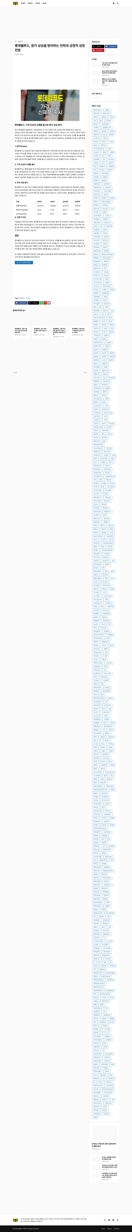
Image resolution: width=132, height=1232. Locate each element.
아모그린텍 (107, 451)
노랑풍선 (112, 152)
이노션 (104, 592)
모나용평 (103, 289)
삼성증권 (95, 353)
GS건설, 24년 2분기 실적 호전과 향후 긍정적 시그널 (109, 1166)
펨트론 (112, 765)
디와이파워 (109, 226)
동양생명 (105, 205)
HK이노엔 (96, 997)
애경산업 (108, 480)
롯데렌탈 (106, 251)
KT (102, 1029)
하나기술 (95, 800)
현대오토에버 (96, 895)
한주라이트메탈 (97, 856)
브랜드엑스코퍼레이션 (99, 318)
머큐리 (107, 279)
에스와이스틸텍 (97, 490)
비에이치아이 (96, 328)
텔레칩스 (107, 740)
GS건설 (95, 966)
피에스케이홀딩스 (98, 786)
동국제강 (95, 198)
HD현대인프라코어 (98, 987)
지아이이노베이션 (98, 663)
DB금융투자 (96, 952)
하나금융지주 (105, 797)
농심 (104, 159)
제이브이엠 (103, 628)
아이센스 (107, 466)
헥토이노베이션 (107, 878)
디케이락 (105, 230)
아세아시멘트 (103, 459)
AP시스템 (105, 930)
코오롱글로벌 (96, 719)
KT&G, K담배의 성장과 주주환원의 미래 (109, 1158)
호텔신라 (103, 909)
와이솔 (102, 547)
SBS (111, 1075)
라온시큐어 (96, 240)
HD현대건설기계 (105, 976)
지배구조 (103, 659)
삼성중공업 (104, 349)
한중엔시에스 (108, 856)
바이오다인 (107, 304)
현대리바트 (104, 888)
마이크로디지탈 (97, 279)
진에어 (105, 666)
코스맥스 (95, 712)
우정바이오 (106, 557)
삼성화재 (112, 353)
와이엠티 (95, 550)
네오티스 (103, 142)
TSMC (95, 1117)
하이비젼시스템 (97, 811)
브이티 (110, 318)
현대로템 (95, 888)
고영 (94, 120)
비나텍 (103, 321)
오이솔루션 (96, 543)
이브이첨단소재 (97, 603)
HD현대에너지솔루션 (99, 983)
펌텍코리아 (104, 765)
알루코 (101, 480)
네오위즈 (95, 142)
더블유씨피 (107, 184)
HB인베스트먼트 (97, 973)
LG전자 (104, 1043)
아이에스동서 (107, 469)
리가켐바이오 (96, 272)
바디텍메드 (96, 300)
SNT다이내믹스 (97, 1103)
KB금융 (104, 1019)
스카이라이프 (96, 413)
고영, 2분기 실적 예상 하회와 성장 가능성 (109, 64)
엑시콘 (104, 515)
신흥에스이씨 (105, 430)
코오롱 (105, 716)
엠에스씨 (95, 529)
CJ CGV (109, 941)
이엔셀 (95, 606)
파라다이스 (96, 754)
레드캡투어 (96, 244)
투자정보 (110, 744)
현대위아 (106, 895)
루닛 (105, 268)
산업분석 (106, 335)
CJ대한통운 (105, 945)
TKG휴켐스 (106, 1114)
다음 (15, 372)
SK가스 (100, 1082)
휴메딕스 (95, 927)
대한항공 (103, 180)
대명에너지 (102, 166)
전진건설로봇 (106, 621)
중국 (106, 652)
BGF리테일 (96, 934)
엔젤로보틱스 (96, 522)
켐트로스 (111, 698)
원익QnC (96, 568)
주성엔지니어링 (97, 652)
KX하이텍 (96, 1033)
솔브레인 (95, 402)
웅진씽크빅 (106, 561)
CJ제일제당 (96, 948)
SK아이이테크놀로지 (107, 1089)
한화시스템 (96, 871)
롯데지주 (106, 261)
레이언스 (105, 244)
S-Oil (95, 1075)
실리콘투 (95, 434)
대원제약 (95, 173)
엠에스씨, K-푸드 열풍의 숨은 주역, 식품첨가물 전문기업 (109, 81)
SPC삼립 (95, 1110)
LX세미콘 (106, 1057)
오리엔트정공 (109, 536)
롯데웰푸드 (20, 41)
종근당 (111, 645)
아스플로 (102, 462)
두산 (112, 208)
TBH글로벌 (96, 1114)
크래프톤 (110, 730)
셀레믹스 (105, 392)
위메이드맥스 (105, 575)
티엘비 (103, 751)
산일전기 (95, 339)
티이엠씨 (110, 751)
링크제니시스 (96, 275)
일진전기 (95, 617)
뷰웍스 (109, 314)
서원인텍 (105, 374)
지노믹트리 (96, 656)
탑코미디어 (111, 737)
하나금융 (95, 797)
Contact (116, 1228)
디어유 (95, 226)
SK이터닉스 (96, 1096)
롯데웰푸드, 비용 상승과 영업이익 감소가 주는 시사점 (78, 330)
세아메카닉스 (105, 385)
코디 (106, 702)
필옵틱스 (95, 793)
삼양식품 (112, 356)
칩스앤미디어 (96, 673)
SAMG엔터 (103, 1075)
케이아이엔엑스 (97, 687)
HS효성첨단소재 (97, 1008)
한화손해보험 (96, 867)
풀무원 (105, 775)
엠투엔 (111, 529)
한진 (94, 860)
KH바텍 (105, 1026)
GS (111, 962)
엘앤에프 (106, 522)
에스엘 (95, 487)
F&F (99, 962)
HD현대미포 (110, 980)
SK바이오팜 (110, 1085)
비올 (112, 328)
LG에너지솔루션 (97, 1040)
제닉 (109, 624)
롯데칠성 (95, 265)
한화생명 (103, 864)
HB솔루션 (102, 969)
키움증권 (102, 737)
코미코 (103, 709)
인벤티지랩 (110, 606)
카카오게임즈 (103, 677)
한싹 (104, 846)
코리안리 (95, 709)
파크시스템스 (106, 758)
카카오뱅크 (96, 680)
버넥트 (106, 307)
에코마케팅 (96, 508)
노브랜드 (95, 156)
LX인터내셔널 (97, 1061)
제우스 (95, 628)
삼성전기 (107, 346)
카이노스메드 (107, 673)
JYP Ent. (96, 1019)
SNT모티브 (108, 1103)
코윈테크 (112, 723)
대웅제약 (109, 170)
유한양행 (112, 589)
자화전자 (103, 617)
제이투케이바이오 (98, 638)
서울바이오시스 (105, 370)
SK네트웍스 (109, 1082)
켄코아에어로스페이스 (99, 698)
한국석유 (103, 818)
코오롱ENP (96, 723)
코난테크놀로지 (97, 702)
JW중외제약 (106, 1015)
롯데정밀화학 (96, 261)
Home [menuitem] (23, 3)
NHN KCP (96, 1068)
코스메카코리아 (105, 712)
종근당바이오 (96, 649)
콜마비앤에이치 (108, 726)
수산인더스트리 (97, 406)
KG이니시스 (96, 1026)
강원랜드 (107, 110)
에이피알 (103, 504)
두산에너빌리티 (97, 216)
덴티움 (105, 194)
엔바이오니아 (96, 518)
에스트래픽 (108, 490)
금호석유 (112, 131)
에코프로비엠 (96, 511)
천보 (105, 670)
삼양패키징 (96, 360)
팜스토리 (102, 761)
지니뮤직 (105, 656)
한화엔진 (95, 874)
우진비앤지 (96, 561)
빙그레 (103, 332)
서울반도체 (96, 374)
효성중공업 (96, 920)
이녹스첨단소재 (97, 599)
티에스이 (95, 751)
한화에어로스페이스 (108, 871)
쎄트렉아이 (104, 437)
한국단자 (95, 818)
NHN (112, 1064)
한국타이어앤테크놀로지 (99, 828)
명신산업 (95, 289)
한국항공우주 (96, 832)
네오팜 (111, 142)
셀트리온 (103, 395)
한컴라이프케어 (103, 860)
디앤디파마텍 (96, 223)
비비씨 (110, 321)
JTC (104, 1011)
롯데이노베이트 (107, 258)
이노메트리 (96, 592)
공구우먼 (108, 120)
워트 (113, 561)
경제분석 (95, 117)
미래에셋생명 (105, 293)
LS (103, 1050)
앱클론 (104, 483)
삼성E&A (95, 356)
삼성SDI (104, 356)
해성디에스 (96, 878)
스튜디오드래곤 (108, 413)
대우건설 (101, 170)
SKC (113, 1100)
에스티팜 (105, 494)
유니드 (112, 578)
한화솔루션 (107, 867)
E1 (94, 962)
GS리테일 (112, 966)
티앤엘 (110, 747)
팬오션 (110, 761)
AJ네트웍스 (96, 930)
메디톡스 (107, 282)
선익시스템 (111, 378)
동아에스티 (96, 205)
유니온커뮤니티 (104, 582)
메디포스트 (96, 286)
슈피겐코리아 (105, 409)
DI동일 (95, 959)
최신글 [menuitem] (44, 3)
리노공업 (106, 272)
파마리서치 (106, 754)
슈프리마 (95, 409)
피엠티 (112, 790)
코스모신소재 (96, 716)
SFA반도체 (96, 1078)
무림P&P (95, 293)
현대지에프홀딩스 (98, 902)
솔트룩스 (103, 402)
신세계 (103, 423)
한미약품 (95, 839)
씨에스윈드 (109, 448)
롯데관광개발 (96, 251)
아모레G (106, 455)
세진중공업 (96, 392)
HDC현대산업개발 (105, 994)
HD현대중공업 (110, 990)
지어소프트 (109, 663)
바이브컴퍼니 (96, 304)
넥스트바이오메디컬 (98, 149)
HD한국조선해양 (110, 973)
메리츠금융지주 (107, 286)
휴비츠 (103, 927)
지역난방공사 (96, 666)
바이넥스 (105, 300)
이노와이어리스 (108, 596)
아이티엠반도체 (97, 476)
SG (104, 1078)
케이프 (102, 694)
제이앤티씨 (107, 631)
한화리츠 (95, 864)
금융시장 (95, 131)
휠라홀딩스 (106, 923)
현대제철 (105, 899)
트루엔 (95, 747)
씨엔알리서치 (96, 451)
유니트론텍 (96, 585)
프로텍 (102, 779)
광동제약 (95, 124)
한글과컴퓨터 (107, 832)
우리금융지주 (96, 554)
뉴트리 (103, 163)
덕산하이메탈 (107, 191)
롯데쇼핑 (95, 254)
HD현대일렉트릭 (97, 990)
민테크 (105, 297)
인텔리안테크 (106, 613)
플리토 (95, 783)
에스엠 (102, 487)
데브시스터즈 (96, 194)
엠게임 (95, 525)
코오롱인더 (107, 719)
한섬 (108, 839)
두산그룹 (95, 212)
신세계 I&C (111, 423)
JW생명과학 (96, 1015)
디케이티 (105, 233)
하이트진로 (108, 811)
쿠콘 (104, 730)
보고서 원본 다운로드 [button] (25, 262)
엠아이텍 (110, 525)
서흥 (104, 378)
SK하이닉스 (105, 1100)
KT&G (108, 1029)
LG (107, 1033)
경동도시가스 (106, 113)
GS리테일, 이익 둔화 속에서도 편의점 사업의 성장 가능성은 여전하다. (109, 1175)
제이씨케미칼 (96, 631)
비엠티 (105, 328)
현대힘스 (95, 909)
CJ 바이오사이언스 (98, 941)
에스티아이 (96, 494)
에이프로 (95, 504)
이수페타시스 (108, 603)
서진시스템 (96, 378)
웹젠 (106, 571)
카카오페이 (106, 680)
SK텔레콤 (96, 1100)
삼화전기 (95, 363)
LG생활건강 (107, 1036)
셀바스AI (95, 395)
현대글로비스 (107, 885)
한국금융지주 (107, 814)
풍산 (112, 775)
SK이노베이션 (108, 1092)
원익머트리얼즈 (97, 564)
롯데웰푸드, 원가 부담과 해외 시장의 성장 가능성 (40, 330)
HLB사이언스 (105, 1001)
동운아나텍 (96, 208)
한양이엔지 (111, 846)
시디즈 (105, 416)
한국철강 (95, 825)
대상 (94, 170)
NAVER (95, 1064)
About (109, 1228)
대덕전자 (110, 163)
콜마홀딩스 (96, 730)
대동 (94, 166)
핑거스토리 (104, 793)
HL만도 (112, 997)
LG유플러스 (109, 1040)
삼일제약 (110, 360)
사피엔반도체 (96, 335)
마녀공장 (106, 275)
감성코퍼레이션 (97, 110)
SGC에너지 (111, 1078)
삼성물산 (103, 339)
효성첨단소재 (106, 920)
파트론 (95, 761)
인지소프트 (106, 610)
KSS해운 (95, 1029)
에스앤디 (112, 483)
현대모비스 (96, 892)
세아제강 (107, 388)
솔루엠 (107, 399)
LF (102, 1033)
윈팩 (106, 578)
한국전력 (106, 821)
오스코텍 (102, 540)
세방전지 (95, 385)
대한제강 (95, 180)
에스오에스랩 (110, 487)
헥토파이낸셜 (96, 881)
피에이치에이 (109, 786)
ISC (107, 1008)
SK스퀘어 (96, 1089)
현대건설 (106, 881)
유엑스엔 (95, 589)
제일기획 (95, 642)
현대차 (108, 902)
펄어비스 (95, 765)
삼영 (104, 360)
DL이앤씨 (108, 959)
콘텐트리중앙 (96, 726)
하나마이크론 (105, 800)
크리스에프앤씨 (97, 733)
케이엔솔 (107, 687)
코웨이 (104, 723)
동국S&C (112, 198)
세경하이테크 (106, 381)
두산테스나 (108, 216)
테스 (100, 740)
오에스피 (110, 540)
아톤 (94, 480)
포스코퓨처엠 (96, 775)
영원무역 (95, 532)
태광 (94, 740)
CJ (104, 938)
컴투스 (102, 684)
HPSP (102, 1004)
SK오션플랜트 (97, 1092)
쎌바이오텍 (96, 441)
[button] (113, 3)
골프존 (101, 120)
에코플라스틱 (107, 511)
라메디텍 (106, 237)
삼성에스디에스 (97, 346)
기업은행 (110, 134)
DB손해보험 (106, 952)
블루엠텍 (95, 321)
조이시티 (103, 645)
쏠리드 (104, 441)
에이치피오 (107, 501)
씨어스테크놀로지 (98, 448)
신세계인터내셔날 (98, 427)
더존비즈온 (108, 187)
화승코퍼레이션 (110, 913)
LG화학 (105, 1047)
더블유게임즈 (96, 184)
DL (101, 959)
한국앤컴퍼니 (96, 821)
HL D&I (104, 997)
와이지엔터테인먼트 (106, 550)
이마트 (107, 599)
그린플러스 (96, 127)
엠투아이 (103, 529)
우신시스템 (96, 557)
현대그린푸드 (96, 885)
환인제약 (101, 916)
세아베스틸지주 (97, 388)
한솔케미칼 (96, 846)
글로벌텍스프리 (107, 127)
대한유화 (105, 177)
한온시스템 (96, 849)
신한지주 (95, 430)
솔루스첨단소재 (97, 399)
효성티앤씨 (96, 923)
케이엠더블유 (106, 691)
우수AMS (106, 554)
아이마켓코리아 (97, 466)
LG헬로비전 (96, 1047)
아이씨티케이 (96, 469)
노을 (102, 156)
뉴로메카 (95, 163)
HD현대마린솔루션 (98, 980)
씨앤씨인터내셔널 (98, 444)
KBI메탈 (112, 1019)
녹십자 (109, 156)
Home (103, 1228)
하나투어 (107, 804)
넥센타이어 (103, 145)
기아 (104, 134)
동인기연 (105, 208)
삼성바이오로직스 (98, 342)
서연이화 (95, 370)
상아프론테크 (96, 367)
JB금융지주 (96, 1011)
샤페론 (105, 367)
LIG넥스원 (96, 1050)
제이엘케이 (110, 635)
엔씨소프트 (107, 518)
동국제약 (103, 198)
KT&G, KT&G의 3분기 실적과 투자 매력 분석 (104, 1145)
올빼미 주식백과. (22, 1228)
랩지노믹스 (106, 240)
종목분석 (28, 298)
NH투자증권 (104, 1064)
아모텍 (113, 455)
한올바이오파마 (107, 849)
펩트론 (95, 768)
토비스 (103, 744)
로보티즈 (105, 247)
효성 (108, 916)
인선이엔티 (96, 610)
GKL (105, 962)
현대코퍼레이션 (97, 906)
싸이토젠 (95, 437)
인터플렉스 (96, 613)
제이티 (108, 638)
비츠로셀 (95, 332)
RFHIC (107, 1071)
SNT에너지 (96, 1107)
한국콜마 (112, 825)
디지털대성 (96, 230)
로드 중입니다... (96, 97)
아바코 (95, 459)
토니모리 (95, 744)
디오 (101, 226)
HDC (94, 994)
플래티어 (109, 779)
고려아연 (112, 117)
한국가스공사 (96, 814)
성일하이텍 (96, 381)
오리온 (95, 540)
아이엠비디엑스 (97, 473)
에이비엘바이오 (97, 497)
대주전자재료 (105, 173)
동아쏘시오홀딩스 (106, 201)
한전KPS (103, 853)
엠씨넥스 (102, 525)
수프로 (107, 406)
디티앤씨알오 (96, 237)
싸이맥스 (109, 434)
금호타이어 (96, 134)
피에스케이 (103, 783)
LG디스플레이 (97, 1036)
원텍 (103, 568)
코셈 (109, 709)
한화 (112, 860)
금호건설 (103, 131)
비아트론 (103, 325)
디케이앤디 (96, 233)
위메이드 (95, 575)
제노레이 (95, 624)
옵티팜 (95, 547)
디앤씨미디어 (107, 223)
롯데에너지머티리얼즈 (107, 254)
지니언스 (95, 659)
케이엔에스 (96, 691)
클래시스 (107, 733)
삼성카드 (103, 353)
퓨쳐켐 (95, 779)
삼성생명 (108, 342)
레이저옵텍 (96, 247)
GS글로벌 (103, 966)
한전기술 (95, 853)
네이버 (95, 145)
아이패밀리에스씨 (109, 476)
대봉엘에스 (111, 166)
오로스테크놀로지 (98, 536)
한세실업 (95, 842)
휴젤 (109, 927)
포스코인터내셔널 (109, 772)
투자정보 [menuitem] (37, 3)
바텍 (94, 307)
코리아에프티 (107, 705)
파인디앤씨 (96, 758)
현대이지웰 (96, 899)
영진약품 (103, 532)
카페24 (95, 684)
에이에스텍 (108, 497)
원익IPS (107, 564)
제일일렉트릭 (105, 642)
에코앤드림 (106, 508)
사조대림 (110, 332)
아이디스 (110, 462)
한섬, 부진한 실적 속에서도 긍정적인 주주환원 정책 (109, 72)
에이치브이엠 (96, 501)
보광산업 (105, 311)
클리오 (95, 737)
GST (94, 969)
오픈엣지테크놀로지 (108, 543)
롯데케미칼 (104, 265)
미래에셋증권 (96, 297)
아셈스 (112, 459)
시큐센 (105, 420)
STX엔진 (104, 1110)
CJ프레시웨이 (107, 948)
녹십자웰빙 (96, 159)
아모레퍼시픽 (96, 455)
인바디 (102, 606)
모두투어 (112, 289)
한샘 (102, 839)
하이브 (103, 807)
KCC (94, 1022)
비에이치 (112, 325)
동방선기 (95, 201)
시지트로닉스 (96, 420)
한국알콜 (112, 818)
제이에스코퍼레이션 (98, 635)
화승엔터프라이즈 (98, 913)
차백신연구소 (96, 670)
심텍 (102, 434)
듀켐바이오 (106, 219)
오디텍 (111, 532)
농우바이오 (111, 159)
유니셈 (95, 582)
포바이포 (102, 768)
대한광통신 (96, 177)
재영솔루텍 (96, 621)
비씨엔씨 (95, 325)
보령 (112, 311)
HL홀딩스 (96, 1001)
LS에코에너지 (97, 1057)
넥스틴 (109, 149)
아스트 (95, 462)
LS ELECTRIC (97, 1054)
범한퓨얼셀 (96, 311)
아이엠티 (107, 473)
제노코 (103, 624)
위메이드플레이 (97, 578)
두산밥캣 (103, 212)
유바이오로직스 (107, 585)
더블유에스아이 (97, 187)
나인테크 (105, 138)
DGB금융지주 (106, 955)
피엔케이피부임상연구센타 (100, 790)
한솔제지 (103, 842)
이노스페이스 (96, 596)
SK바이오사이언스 (98, 1085)
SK (94, 1082)
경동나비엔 (96, 113)
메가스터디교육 (97, 282)
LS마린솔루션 (108, 1054)
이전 (85, 372)
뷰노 (102, 314)
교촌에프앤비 (105, 124)
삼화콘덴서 (104, 363)
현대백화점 (106, 892)
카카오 (95, 677)
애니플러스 (96, 483)
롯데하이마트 (96, 268)
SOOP (105, 1107)
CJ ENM (95, 945)
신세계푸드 (109, 427)
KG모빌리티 (103, 1022)
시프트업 (95, 423)
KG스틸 (111, 1022)
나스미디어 (96, 138)
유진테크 (103, 589)
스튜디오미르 (96, 416)
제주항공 (95, 645)
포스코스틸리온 (97, 772)
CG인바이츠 (96, 938)
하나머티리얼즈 (97, 804)
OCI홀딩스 (106, 1068)
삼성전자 (95, 349)
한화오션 (103, 874)
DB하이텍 (96, 955)
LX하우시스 (107, 1061)
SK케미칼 (105, 1096)
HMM (95, 1004)
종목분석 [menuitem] (30, 3)
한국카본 (103, 825)
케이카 (95, 694)
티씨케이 (102, 747)
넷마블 (104, 152)
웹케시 (112, 571)
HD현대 (95, 976)
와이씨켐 (109, 547)
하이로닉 (95, 807)
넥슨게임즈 (96, 152)
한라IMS (95, 835)
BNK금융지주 (106, 934)
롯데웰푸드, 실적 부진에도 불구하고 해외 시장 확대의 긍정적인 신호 (59, 331)
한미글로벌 (104, 835)
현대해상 (107, 906)
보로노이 (95, 314)
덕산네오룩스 (96, 191)
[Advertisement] (66, 22)
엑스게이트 (96, 515)
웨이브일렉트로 (97, 571)
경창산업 (103, 117)
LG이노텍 (96, 1043)
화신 (94, 916)
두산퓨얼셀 (96, 219)
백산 (100, 307)
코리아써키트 (96, 705)
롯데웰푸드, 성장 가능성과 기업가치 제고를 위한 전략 (21, 330)
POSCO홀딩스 (97, 1071)
